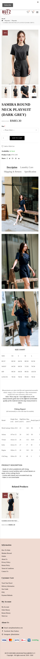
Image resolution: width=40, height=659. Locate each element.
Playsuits (7, 20)
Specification (30, 171)
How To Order (6, 550)
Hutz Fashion (15, 631)
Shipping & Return (12, 171)
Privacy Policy (6, 562)
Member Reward (7, 553)
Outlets (4, 556)
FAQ (3, 592)
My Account (5, 607)
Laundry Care (26, 167)
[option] (6, 92)
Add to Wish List (9, 146)
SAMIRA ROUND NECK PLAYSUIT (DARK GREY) (18, 22)
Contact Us (5, 571)
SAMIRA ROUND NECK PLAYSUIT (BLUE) (10, 521)
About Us (4, 559)
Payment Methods (7, 595)
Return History (6, 613)
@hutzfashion (15, 634)
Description (12, 167)
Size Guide (5, 589)
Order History (6, 610)
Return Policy (6, 565)
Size (3, 126)
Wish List (4, 616)
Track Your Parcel (7, 583)
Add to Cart (17, 138)
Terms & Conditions (8, 568)
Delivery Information (8, 586)
